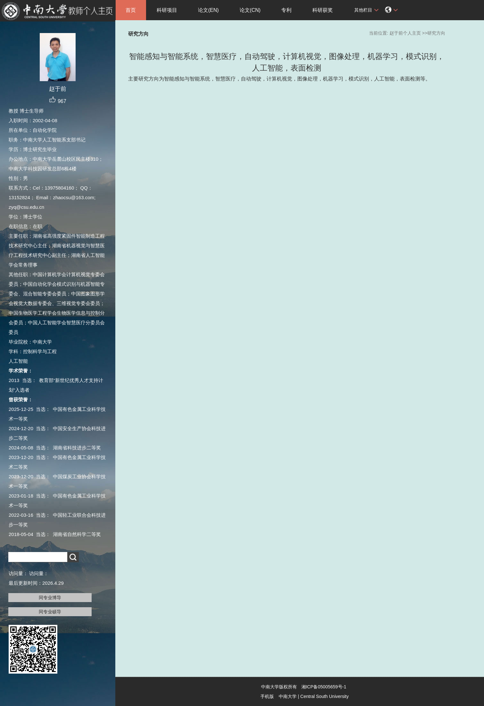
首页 (131, 10)
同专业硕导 (50, 611)
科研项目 (167, 10)
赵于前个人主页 (405, 33)
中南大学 (288, 696)
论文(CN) (250, 10)
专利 (286, 10)
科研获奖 (322, 10)
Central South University (324, 696)
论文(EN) (208, 10)
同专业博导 (50, 597)
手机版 (267, 696)
